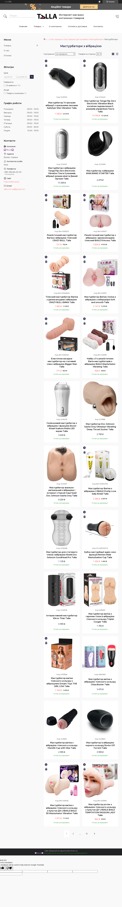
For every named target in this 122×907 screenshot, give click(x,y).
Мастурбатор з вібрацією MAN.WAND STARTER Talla (100, 172)
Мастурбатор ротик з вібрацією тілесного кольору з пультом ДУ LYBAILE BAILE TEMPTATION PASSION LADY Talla (100, 809)
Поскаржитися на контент (54, 853)
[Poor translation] (9, 868)
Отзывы (7, 55)
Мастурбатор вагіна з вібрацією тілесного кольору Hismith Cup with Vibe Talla (61, 745)
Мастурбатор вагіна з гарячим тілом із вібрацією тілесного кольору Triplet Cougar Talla (100, 618)
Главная (23, 26)
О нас (6, 50)
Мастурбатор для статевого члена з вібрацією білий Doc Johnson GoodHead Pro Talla (61, 555)
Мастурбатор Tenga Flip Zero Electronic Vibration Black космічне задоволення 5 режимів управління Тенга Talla (100, 106)
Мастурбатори (96, 39)
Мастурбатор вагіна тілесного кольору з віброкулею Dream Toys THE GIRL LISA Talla (62, 682)
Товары (37, 26)
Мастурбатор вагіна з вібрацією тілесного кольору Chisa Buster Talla (100, 682)
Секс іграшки (56, 39)
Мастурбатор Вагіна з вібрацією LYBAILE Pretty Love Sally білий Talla (100, 491)
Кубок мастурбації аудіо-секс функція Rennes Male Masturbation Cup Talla (100, 555)
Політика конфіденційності (76, 853)
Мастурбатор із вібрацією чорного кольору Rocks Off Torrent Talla (100, 745)
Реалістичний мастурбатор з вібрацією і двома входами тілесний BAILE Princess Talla (100, 238)
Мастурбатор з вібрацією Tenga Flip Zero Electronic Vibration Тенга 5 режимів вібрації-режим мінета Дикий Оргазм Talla (62, 173)
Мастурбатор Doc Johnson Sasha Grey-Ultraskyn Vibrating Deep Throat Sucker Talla (100, 427)
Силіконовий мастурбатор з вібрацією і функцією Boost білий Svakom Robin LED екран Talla (62, 427)
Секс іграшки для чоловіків (76, 39)
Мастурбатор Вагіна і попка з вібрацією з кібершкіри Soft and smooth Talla (100, 299)
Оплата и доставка (77, 26)
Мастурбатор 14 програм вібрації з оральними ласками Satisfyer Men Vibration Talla (62, 105)
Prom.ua (74, 851)
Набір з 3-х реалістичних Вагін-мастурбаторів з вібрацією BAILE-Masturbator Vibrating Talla (100, 362)
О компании (55, 26)
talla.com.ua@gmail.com (14, 189)
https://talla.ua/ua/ (11, 182)
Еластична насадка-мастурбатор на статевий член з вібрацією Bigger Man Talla (62, 362)
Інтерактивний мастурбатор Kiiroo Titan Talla (61, 616)
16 (87, 834)
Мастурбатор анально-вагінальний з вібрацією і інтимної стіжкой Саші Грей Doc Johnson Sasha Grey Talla (61, 491)
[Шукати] (5, 16)
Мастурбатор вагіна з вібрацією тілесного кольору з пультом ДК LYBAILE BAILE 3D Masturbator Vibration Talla (62, 809)
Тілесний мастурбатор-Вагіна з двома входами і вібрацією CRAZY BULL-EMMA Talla (62, 299)
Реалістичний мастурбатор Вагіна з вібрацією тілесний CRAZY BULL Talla (62, 238)
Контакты (98, 26)
